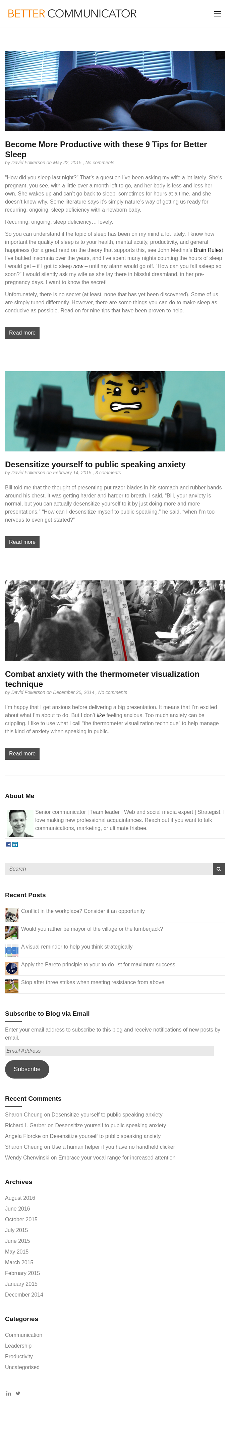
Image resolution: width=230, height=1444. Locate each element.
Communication (23, 1335)
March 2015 (19, 1262)
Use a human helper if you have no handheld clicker (113, 1147)
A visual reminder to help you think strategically (77, 947)
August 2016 (20, 1198)
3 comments (108, 472)
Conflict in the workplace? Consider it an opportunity (83, 911)
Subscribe (27, 1069)
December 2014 (24, 1295)
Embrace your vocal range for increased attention (117, 1158)
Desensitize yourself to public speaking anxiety (95, 464)
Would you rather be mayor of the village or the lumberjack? (92, 929)
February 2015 (22, 1273)
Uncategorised (22, 1367)
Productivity (19, 1356)
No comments (99, 162)
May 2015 (16, 1252)
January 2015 (21, 1284)
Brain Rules (208, 250)
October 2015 (21, 1219)
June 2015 (17, 1241)
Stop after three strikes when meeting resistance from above (92, 982)
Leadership (18, 1346)
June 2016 (17, 1209)
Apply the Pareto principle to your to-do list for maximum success (98, 964)
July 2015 (16, 1230)
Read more (22, 333)
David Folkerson (29, 162)
